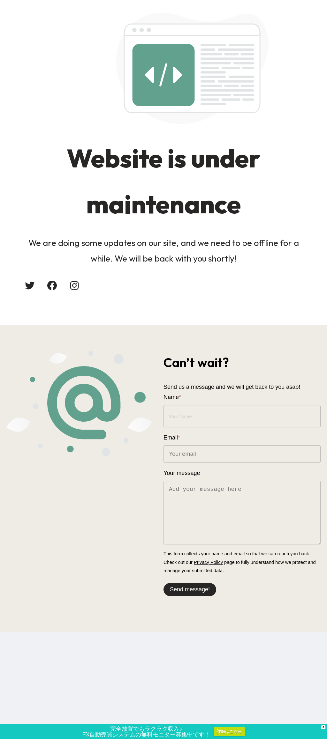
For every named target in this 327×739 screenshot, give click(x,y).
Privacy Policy (208, 562)
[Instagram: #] (74, 285)
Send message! (190, 589)
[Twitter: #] (29, 285)
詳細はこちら (229, 733)
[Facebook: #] (52, 285)
